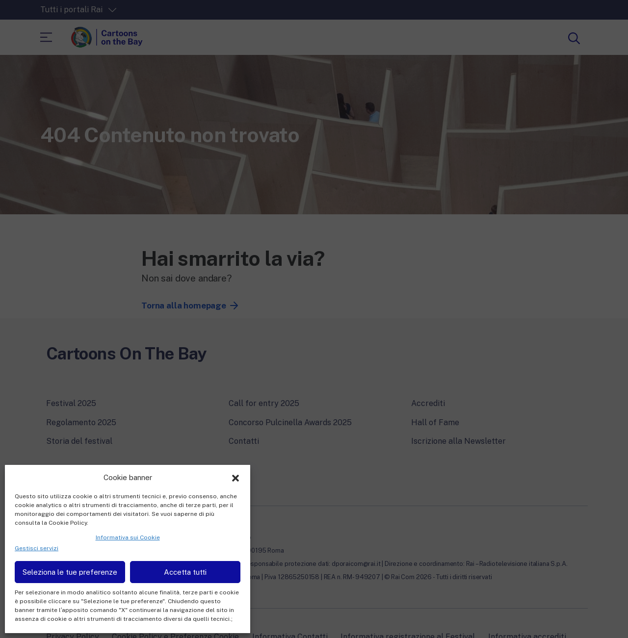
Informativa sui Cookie (128, 537)
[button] (235, 477)
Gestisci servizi (36, 548)
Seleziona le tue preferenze (70, 572)
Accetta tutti (185, 572)
